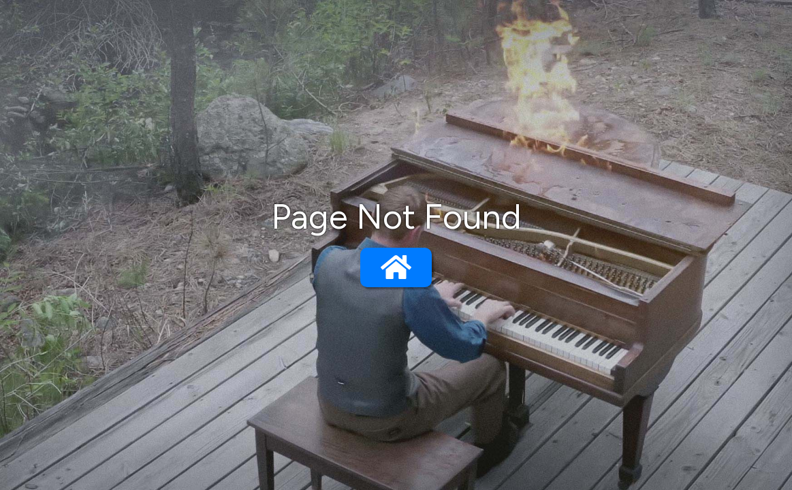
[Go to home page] (396, 267)
